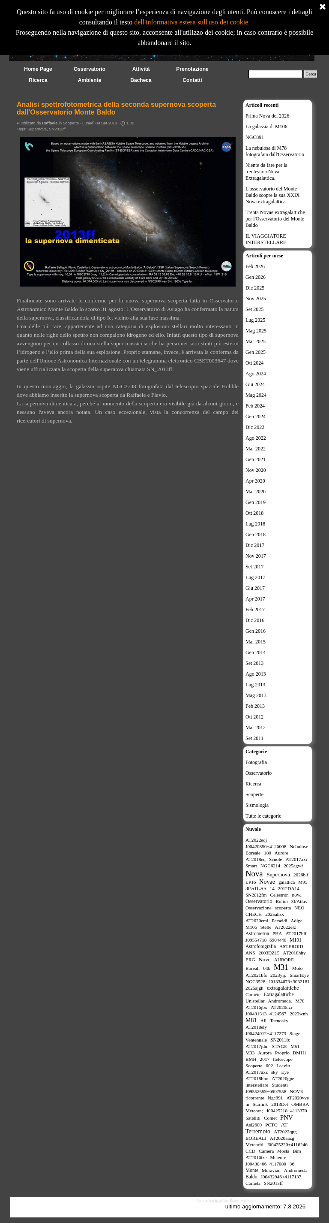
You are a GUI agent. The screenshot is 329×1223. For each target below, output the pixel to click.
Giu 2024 (255, 384)
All (263, 1020)
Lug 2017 (255, 577)
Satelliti (252, 1117)
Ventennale (256, 1039)
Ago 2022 (255, 438)
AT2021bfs (256, 975)
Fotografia (256, 762)
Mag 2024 (255, 395)
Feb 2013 (255, 706)
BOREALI (255, 1138)
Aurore (281, 852)
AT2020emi (256, 920)
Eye (285, 1072)
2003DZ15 (268, 952)
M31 (281, 967)
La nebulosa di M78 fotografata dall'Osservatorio (274, 151)
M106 (251, 927)
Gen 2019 (255, 502)
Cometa (252, 1183)
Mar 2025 (255, 341)
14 (272, 888)
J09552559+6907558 (265, 1091)
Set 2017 (254, 567)
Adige (296, 920)
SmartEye (299, 975)
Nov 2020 (255, 470)
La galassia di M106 (266, 127)
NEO (299, 907)
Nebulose (299, 846)
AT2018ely (256, 1027)
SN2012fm (256, 894)
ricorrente (254, 1097)
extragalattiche (283, 988)
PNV (286, 1117)
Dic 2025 (254, 288)
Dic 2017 (254, 545)
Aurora (265, 1052)
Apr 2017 (255, 599)
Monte (251, 1170)
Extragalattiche (279, 994)
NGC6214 (270, 865)
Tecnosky (279, 1020)
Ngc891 (275, 1097)
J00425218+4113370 (286, 1110)
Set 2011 (254, 738)
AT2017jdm (257, 1046)
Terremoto (257, 1131)
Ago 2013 (255, 674)
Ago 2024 (255, 374)
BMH (251, 1059)
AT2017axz (256, 1072)
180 (267, 852)
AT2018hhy (294, 952)
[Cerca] (275, 74)
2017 (265, 1059)
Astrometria (257, 933)
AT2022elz (285, 927)
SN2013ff (57, 129)
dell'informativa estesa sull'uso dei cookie (191, 18)
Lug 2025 (255, 320)
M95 (302, 882)
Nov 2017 (255, 556)
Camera (266, 1151)
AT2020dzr (282, 1007)
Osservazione (258, 907)
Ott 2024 (254, 363)
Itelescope (283, 1059)
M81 (251, 1020)
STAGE (279, 1046)
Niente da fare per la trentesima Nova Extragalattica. (266, 171)
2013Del (279, 1104)
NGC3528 (255, 981)
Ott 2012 (254, 717)
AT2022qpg (285, 1131)
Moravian (271, 1170)
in (247, 1104)
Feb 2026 (255, 266)
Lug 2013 (255, 685)
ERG (250, 959)
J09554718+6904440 (265, 939)
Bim (297, 1151)
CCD (250, 1151)
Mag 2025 (255, 331)
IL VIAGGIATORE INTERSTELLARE (265, 239)
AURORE (284, 959)
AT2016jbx (256, 1007)
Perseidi (279, 920)
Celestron (279, 894)
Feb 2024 (255, 406)
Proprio (282, 1052)
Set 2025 (254, 309)
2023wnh (299, 1013)
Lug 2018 (255, 524)
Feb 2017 (255, 610)
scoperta (283, 907)
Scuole (275, 859)
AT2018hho (256, 1078)
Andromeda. (280, 1000)
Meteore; (254, 1110)
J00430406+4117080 (265, 1163)
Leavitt (283, 1065)
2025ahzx (274, 914)
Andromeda (295, 1170)
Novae (267, 882)
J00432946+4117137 (280, 1176)
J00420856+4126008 (265, 846)
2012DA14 (288, 888)
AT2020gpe (283, 1078)
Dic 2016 (254, 620)
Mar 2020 (255, 492)
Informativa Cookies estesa (225, 1201)
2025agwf (293, 865)
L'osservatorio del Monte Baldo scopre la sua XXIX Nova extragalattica (272, 195)
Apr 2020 (255, 481)
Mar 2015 (255, 642)
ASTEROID (291, 946)
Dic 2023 (254, 427)
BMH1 (299, 1052)
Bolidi (282, 901)
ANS (250, 952)
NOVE (296, 1091)
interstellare (256, 1084)
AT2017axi (296, 859)
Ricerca (253, 784)
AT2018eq (255, 859)
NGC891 (254, 137)
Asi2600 (253, 1124)
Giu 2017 (255, 588)
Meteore (278, 1157)
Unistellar (255, 1000)
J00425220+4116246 (287, 1144)
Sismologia (257, 805)
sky (274, 1072)
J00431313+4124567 (265, 1013)
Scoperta (253, 1065)
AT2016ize (256, 1157)
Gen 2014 (255, 652)
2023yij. (278, 975)
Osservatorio (258, 773)
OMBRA (300, 1104)
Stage (295, 1033)
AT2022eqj (256, 840)
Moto (297, 968)
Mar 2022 (255, 449)
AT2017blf (295, 933)
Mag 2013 (255, 695)
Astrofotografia (260, 946)
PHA (277, 933)
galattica (286, 882)
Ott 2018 (254, 513)
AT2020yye (297, 1097)
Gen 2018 (255, 534)
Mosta (283, 1151)
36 (292, 1163)
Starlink (260, 1104)
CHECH (253, 914)
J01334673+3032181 (289, 981)
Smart (251, 865)
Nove (264, 959)
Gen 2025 (255, 352)
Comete (252, 994)
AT (284, 1124)
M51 (294, 1046)
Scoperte (254, 794)
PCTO (271, 1124)
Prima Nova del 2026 (267, 116)
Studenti (280, 1084)
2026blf (300, 874)
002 (269, 1065)
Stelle (266, 927)
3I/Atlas (299, 901)
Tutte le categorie (263, 816)
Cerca (310, 74)
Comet (270, 1117)
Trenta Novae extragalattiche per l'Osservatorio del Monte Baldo (275, 218)
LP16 (250, 882)
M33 (249, 1052)
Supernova (37, 129)
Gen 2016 (255, 631)
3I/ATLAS (255, 888)
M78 (299, 1000)
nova (297, 894)
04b (266, 968)
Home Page (38, 69)
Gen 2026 (255, 277)
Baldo (251, 1176)
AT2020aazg (282, 1138)
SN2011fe (280, 1039)
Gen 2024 (255, 417)
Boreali (252, 968)
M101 (296, 939)
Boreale (252, 852)
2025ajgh (254, 987)
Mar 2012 (255, 728)
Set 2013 (254, 663)
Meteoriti (254, 1144)
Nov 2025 (255, 299)
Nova (254, 873)
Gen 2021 (255, 459)
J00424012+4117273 (265, 1033)
